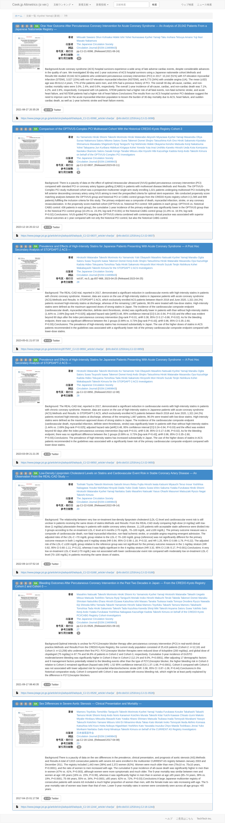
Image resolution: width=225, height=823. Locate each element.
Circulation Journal (87, 47)
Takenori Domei (136, 140)
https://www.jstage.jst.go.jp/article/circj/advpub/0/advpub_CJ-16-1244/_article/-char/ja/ (67, 806)
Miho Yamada (97, 604)
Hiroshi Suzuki (164, 264)
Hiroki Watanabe (137, 137)
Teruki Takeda (172, 597)
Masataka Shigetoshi (101, 144)
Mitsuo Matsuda (85, 597)
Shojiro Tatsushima (156, 140)
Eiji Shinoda (83, 604)
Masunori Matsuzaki (180, 491)
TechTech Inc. (204, 818)
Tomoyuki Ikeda (178, 722)
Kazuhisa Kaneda (137, 608)
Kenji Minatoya (112, 729)
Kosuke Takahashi (185, 711)
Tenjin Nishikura (181, 264)
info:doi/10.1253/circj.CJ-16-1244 (135, 806)
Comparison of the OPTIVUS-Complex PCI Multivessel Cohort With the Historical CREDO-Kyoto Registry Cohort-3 (110, 128)
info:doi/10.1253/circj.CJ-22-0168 (135, 572)
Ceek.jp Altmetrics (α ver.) (30, 4)
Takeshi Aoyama (168, 608)
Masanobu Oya (187, 261)
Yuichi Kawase (171, 715)
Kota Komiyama (198, 147)
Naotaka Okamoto (87, 151)
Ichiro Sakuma (161, 487)
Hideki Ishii (119, 37)
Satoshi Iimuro (122, 484)
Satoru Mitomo (104, 140)
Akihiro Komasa (196, 722)
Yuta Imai (151, 147)
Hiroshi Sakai (134, 604)
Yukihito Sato (199, 608)
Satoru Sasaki (104, 151)
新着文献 (85, 4)
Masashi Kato (113, 718)
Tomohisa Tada (112, 264)
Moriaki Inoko (138, 597)
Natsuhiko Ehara (96, 601)
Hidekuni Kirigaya (119, 147)
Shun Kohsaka (104, 37)
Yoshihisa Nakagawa (120, 611)
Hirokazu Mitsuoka (95, 718)
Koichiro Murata (139, 715)
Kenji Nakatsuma (194, 144)
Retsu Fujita (137, 484)
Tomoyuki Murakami (185, 718)
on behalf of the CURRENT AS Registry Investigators (167, 729)
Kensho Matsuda (175, 144)
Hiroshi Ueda (182, 147)
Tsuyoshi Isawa (99, 261)
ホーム (18, 15)
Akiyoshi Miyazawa (156, 137)
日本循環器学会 (85, 732)
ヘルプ (168, 818)
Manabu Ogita (196, 257)
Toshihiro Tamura (104, 597)
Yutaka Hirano (129, 718)
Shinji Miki (153, 608)
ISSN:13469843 (107, 47)
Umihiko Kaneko (165, 147)
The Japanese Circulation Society (95, 44)
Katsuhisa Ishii (131, 601)
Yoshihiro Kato (136, 725)
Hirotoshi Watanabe (87, 257)
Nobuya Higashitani (116, 725)
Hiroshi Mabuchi (155, 597)
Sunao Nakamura (86, 140)
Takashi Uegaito (196, 594)
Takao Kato (148, 722)
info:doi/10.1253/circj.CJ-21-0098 (135, 118)
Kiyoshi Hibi (149, 151)
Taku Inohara (168, 37)
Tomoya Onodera (182, 601)
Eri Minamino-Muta (131, 722)
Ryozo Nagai (198, 491)
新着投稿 (102, 4)
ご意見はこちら (184, 818)
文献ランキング (63, 4)
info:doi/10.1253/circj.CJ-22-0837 (135, 235)
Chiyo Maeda (172, 725)
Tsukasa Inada (165, 601)
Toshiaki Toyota (85, 484)
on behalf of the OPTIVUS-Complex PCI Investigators (106, 154)
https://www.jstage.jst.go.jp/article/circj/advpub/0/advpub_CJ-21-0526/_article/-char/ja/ (67, 693)
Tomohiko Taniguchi (107, 711)
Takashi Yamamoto (116, 604)
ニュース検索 (204, 4)
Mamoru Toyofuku (152, 604)
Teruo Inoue (185, 484)
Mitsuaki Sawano (86, 37)
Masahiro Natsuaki (161, 257)
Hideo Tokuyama (94, 264)
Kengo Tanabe (121, 151)
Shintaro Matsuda (147, 718)
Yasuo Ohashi (160, 491)
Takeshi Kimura (198, 151)
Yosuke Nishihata (98, 487)
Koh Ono (172, 140)
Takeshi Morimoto (117, 137)
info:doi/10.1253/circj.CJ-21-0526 (135, 693)
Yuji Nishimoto (138, 144)
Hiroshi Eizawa (114, 601)
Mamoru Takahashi (191, 604)
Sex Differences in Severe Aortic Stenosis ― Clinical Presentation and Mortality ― (90, 703)
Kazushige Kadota (167, 151)
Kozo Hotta (99, 725)
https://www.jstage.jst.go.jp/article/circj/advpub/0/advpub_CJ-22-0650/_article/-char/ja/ (67, 462)
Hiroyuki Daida (116, 487)
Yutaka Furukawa (179, 487)
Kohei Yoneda (137, 147)
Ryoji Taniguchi (121, 144)
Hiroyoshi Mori (148, 264)
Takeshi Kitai (156, 715)
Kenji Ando (183, 151)
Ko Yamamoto (84, 137)
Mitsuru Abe (136, 151)
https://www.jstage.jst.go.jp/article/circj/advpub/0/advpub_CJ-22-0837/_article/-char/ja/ (67, 235)
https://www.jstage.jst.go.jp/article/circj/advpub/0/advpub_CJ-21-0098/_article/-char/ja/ (67, 118)
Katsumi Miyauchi (168, 484)
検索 (154, 4)
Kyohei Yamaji (152, 37)
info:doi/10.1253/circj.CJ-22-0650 (125, 349)
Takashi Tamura (171, 604)
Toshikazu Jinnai (189, 725)
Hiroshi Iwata (151, 484)
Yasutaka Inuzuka (154, 725)
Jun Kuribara (102, 147)
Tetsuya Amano (184, 37)
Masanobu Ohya (193, 137)
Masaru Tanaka (147, 601)
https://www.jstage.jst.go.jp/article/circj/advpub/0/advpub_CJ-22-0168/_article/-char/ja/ (67, 572)
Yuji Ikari (198, 37)
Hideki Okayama (156, 144)
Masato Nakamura (87, 40)
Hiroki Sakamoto (187, 140)
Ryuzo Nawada (201, 601)
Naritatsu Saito (123, 491)
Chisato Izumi (187, 715)
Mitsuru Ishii (113, 722)
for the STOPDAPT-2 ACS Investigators (131, 268)
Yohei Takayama (86, 147)
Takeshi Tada (119, 608)
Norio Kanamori (121, 715)
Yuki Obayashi (143, 257)
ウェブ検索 (187, 4)
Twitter (52, 109)
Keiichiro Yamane (96, 722)
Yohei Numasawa (134, 37)
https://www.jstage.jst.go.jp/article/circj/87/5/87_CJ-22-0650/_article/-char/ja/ (62, 349)
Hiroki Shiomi (100, 137)
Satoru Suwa (120, 140)
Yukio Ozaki (131, 487)
